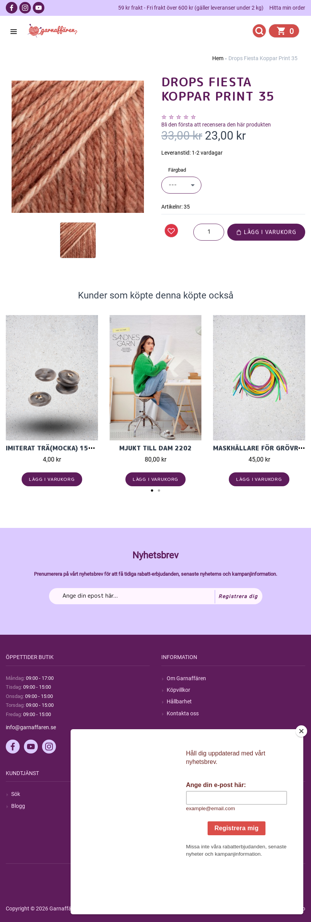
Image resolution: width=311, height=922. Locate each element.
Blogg (18, 806)
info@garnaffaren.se (31, 727)
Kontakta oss (183, 713)
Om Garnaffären (186, 678)
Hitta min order (287, 8)
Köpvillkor (178, 690)
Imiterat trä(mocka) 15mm (52, 448)
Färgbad (177, 170)
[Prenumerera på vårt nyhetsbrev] (156, 596)
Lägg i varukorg (266, 232)
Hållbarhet (179, 701)
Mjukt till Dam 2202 (155, 448)
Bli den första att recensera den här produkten (216, 124)
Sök (15, 794)
